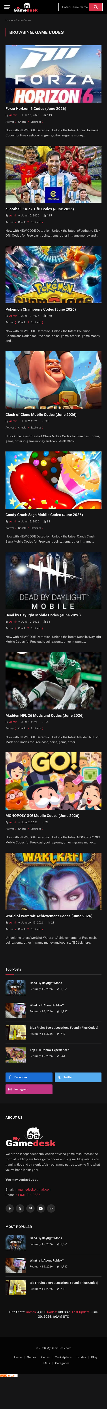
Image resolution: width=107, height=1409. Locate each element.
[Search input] (75, 7)
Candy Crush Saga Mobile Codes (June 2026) (44, 514)
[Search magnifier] (95, 7)
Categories (62, 1363)
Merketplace (63, 1357)
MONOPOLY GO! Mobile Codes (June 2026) (42, 815)
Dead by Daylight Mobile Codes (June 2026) (43, 615)
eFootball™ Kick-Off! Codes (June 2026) (40, 209)
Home (9, 20)
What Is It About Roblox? (47, 1005)
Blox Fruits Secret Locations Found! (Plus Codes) (64, 1027)
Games (31, 1357)
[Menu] (7, 7)
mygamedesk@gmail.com (33, 1189)
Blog (94, 1357)
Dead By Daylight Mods (46, 983)
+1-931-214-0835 (28, 1195)
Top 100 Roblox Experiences (49, 1050)
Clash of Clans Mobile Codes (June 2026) (41, 414)
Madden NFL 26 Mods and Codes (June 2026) (45, 715)
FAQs (46, 1363)
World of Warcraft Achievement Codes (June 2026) (49, 916)
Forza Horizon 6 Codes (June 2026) (36, 108)
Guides (81, 1357)
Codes (45, 1357)
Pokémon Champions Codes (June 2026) (41, 309)
